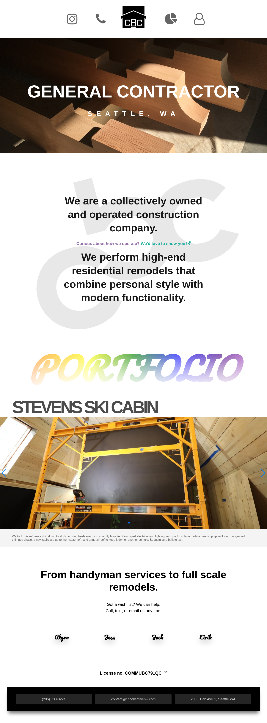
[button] (4, 473)
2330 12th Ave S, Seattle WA (213, 699)
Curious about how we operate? (133, 243)
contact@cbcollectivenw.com (133, 699)
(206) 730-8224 (53, 699)
